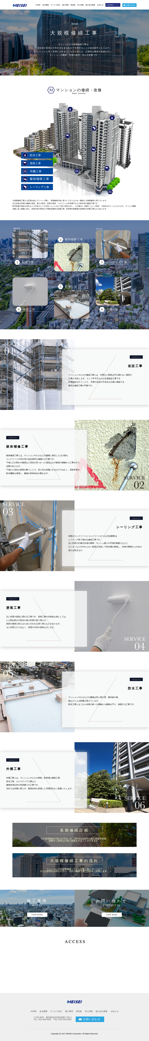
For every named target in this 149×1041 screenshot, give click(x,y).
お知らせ (100, 5)
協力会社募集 (90, 5)
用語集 (73, 5)
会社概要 (45, 5)
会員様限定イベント (113, 5)
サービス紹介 (55, 5)
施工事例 (65, 5)
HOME (38, 5)
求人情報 (80, 5)
